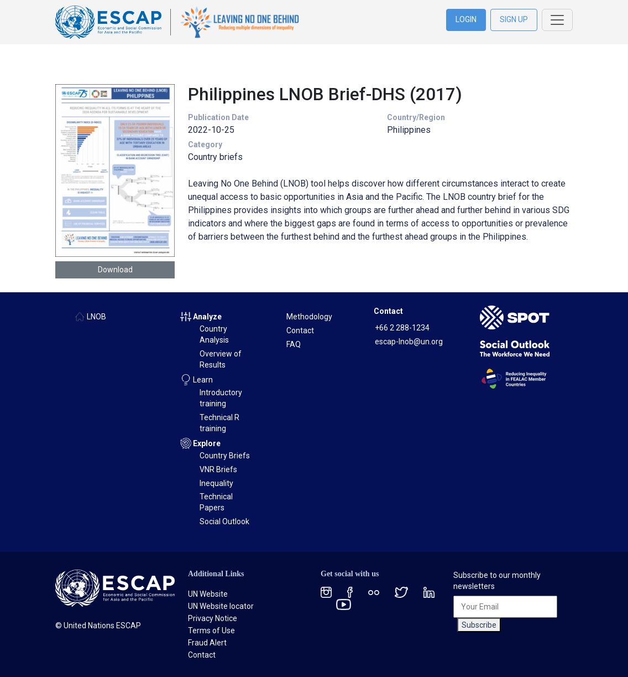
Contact (300, 330)
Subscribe (479, 625)
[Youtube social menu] (343, 603)
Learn (203, 379)
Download (115, 269)
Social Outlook (224, 521)
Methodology (309, 316)
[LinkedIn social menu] (429, 592)
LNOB (96, 316)
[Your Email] (505, 607)
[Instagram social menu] (326, 592)
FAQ (293, 344)
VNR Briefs (218, 469)
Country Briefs (225, 455)
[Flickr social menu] (373, 592)
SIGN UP (514, 19)
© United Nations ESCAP (98, 625)
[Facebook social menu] (350, 592)
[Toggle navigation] (557, 20)
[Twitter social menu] (401, 592)
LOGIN (466, 19)
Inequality (216, 483)
